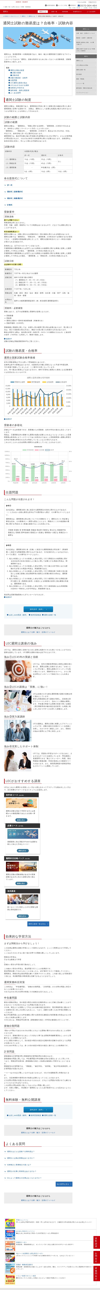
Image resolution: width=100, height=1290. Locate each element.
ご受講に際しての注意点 (36, 1278)
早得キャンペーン (22, 1155)
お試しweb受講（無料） (18, 615)
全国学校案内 (51, 5)
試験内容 (15, 75)
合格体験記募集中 (78, 1261)
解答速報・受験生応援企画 (84, 88)
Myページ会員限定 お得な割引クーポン (29, 1189)
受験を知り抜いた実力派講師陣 (81, 1257)
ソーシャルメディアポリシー (74, 1275)
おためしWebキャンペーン (25, 1167)
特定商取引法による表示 (63, 1278)
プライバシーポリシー (56, 1275)
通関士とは (42, 11)
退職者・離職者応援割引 (24, 1200)
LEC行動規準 (33, 1275)
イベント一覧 (80, 83)
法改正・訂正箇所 (78, 1246)
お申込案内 (23, 1278)
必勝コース (53, 1257)
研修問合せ (96, 1273)
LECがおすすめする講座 (19, 85)
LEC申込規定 (50, 1278)
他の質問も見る (63, 1120)
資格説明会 (34, 1271)
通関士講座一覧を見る (37, 859)
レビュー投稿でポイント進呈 (26, 1211)
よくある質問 (91, 11)
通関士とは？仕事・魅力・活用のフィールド (38, 632)
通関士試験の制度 (17, 70)
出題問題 (13, 80)
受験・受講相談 (26, 7)
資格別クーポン (21, 1178)
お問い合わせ (16, 7)
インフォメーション (82, 92)
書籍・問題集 (80, 79)
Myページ (93, 2)
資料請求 (73, 5)
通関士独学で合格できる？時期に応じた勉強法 (85, 50)
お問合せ (96, 1257)
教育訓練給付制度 (78, 1249)
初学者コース (53, 1255)
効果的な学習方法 (17, 88)
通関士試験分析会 (32, 1252)
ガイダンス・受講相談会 (56, 1244)
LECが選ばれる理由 (82, 65)
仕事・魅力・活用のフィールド (85, 33)
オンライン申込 (62, 5)
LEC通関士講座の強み (18, 83)
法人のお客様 (82, 2)
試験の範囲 (16, 73)
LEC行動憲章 (23, 1275)
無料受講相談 (36, 615)
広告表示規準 (44, 1275)
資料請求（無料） (37, 609)
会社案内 (7, 1275)
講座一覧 (54, 11)
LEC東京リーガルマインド (11, 16)
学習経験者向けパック (56, 1259)
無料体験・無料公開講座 (19, 90)
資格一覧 (7, 7)
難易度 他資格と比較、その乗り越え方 (85, 43)
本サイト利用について (11, 1278)
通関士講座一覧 (50, 615)
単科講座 (52, 1261)
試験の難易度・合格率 (19, 78)
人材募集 (14, 1275)
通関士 (5, 11)
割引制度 (79, 74)
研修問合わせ (77, 11)
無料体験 (65, 11)
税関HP (9, 339)
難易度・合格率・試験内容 (84, 38)
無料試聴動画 (53, 1246)
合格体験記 (76, 1259)
